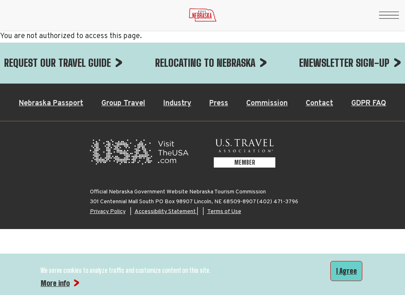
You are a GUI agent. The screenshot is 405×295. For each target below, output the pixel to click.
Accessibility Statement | (166, 170)
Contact (319, 62)
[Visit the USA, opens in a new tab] (139, 113)
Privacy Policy (108, 170)
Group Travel (123, 62)
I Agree (346, 270)
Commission (267, 62)
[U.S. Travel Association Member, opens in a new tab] (244, 113)
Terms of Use (224, 170)
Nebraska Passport (51, 62)
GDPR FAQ (368, 62)
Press (218, 62)
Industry (177, 62)
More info (55, 283)
